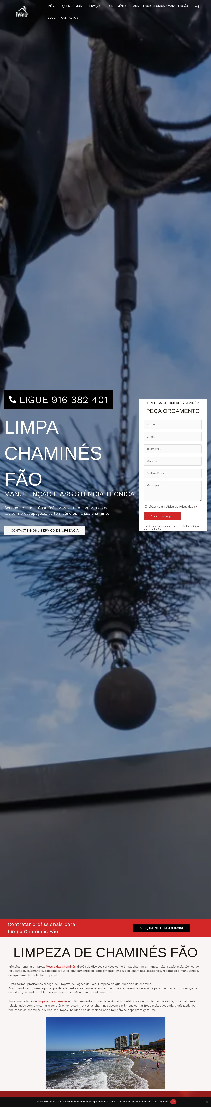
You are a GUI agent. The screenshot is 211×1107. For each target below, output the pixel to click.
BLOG (52, 17)
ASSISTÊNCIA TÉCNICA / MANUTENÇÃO (160, 6)
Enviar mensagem (162, 516)
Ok (173, 1101)
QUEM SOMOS (72, 6)
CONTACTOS (69, 17)
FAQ (196, 6)
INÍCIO (52, 6)
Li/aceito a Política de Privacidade (173, 506)
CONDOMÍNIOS (117, 6)
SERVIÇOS (94, 6)
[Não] (206, 1101)
